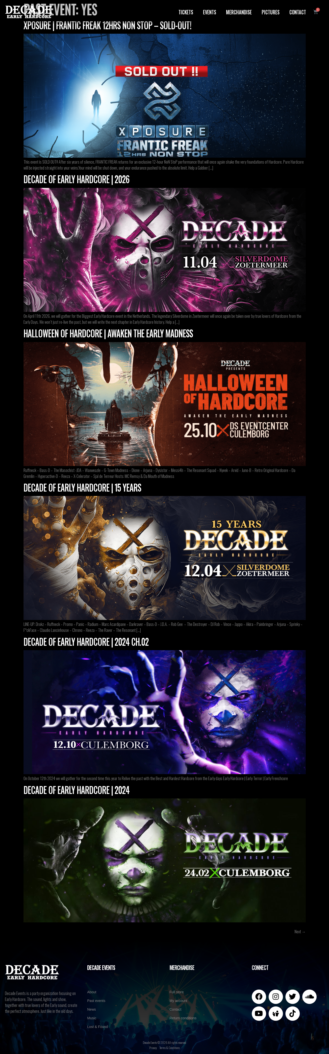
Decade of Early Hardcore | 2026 (76, 179)
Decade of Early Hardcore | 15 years (82, 487)
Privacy (153, 1048)
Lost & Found (97, 1027)
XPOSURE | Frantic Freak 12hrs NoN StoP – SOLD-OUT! (107, 25)
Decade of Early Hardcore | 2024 (76, 789)
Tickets (185, 12)
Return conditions (183, 1018)
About (91, 992)
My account (178, 1001)
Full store (177, 992)
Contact (297, 12)
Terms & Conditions (169, 1048)
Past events (96, 1001)
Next (300, 932)
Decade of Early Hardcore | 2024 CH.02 (86, 641)
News (91, 1009)
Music (91, 1018)
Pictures (270, 12)
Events (209, 12)
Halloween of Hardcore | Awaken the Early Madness (108, 333)
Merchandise (239, 12)
